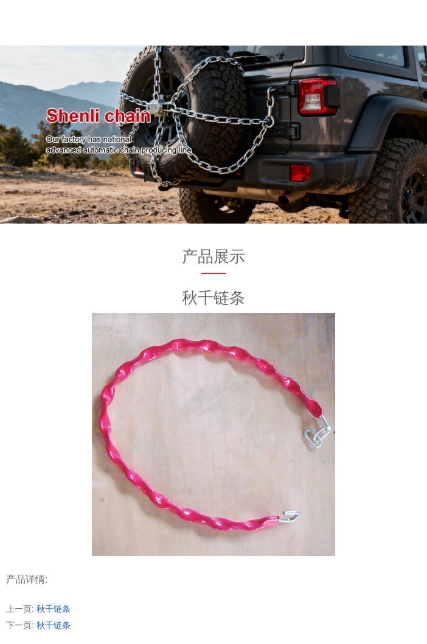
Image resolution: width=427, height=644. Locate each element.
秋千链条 (53, 609)
